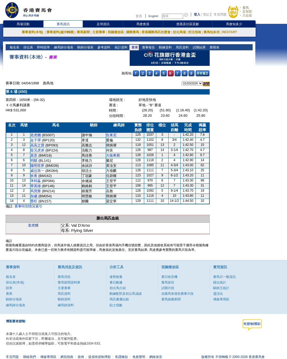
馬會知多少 (234, 24)
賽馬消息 (64, 277)
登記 (206, 14)
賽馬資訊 (63, 24)
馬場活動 (23, 24)
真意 (33, 155)
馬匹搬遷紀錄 (119, 299)
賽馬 (245, 8)
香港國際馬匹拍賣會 (155, 32)
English (153, 16)
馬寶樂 (35, 191)
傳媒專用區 (221, 299)
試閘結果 (198, 47)
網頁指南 (66, 357)
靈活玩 (218, 294)
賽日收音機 (169, 277)
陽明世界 (37, 166)
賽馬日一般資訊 (224, 277)
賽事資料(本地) (33, 32)
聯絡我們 (29, 357)
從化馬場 (179, 32)
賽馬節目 (167, 282)
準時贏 (35, 181)
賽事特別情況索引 (28, 206)
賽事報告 (148, 47)
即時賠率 (43, 47)
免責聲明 (138, 357)
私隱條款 (121, 357)
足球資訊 (103, 24)
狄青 (33, 176)
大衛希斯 (113, 155)
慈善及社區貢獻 (187, 24)
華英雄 (35, 186)
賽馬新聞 (83, 32)
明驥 (33, 160)
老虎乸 (35, 135)
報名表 (14, 47)
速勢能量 (116, 277)
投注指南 (194, 32)
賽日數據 (116, 282)
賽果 (134, 47)
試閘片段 (167, 288)
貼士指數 (116, 305)
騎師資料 (64, 299)
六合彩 (247, 15)
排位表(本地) (15, 282)
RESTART (229, 32)
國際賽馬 (132, 32)
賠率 (9, 288)
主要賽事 (98, 32)
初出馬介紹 (118, 288)
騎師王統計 (221, 288)
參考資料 (103, 47)
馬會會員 (142, 24)
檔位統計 (219, 282)
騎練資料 (165, 47)
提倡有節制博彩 (99, 357)
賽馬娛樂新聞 (171, 299)
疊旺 (33, 201)
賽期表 (214, 47)
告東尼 (111, 135)
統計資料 (120, 47)
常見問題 (220, 14)
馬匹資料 (181, 47)
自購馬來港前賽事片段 (177, 294)
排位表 (28, 47)
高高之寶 (37, 145)
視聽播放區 (116, 32)
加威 (33, 196)
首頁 (139, 16)
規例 (81, 357)
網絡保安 (155, 357)
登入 (197, 14)
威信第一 (37, 171)
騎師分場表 (85, 47)
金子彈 (35, 140)
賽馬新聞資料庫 (69, 282)
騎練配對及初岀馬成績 (126, 294)
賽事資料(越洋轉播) (60, 32)
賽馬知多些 (212, 32)
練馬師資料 (66, 305)
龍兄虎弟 (37, 150)
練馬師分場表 (63, 47)
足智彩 (247, 11)
